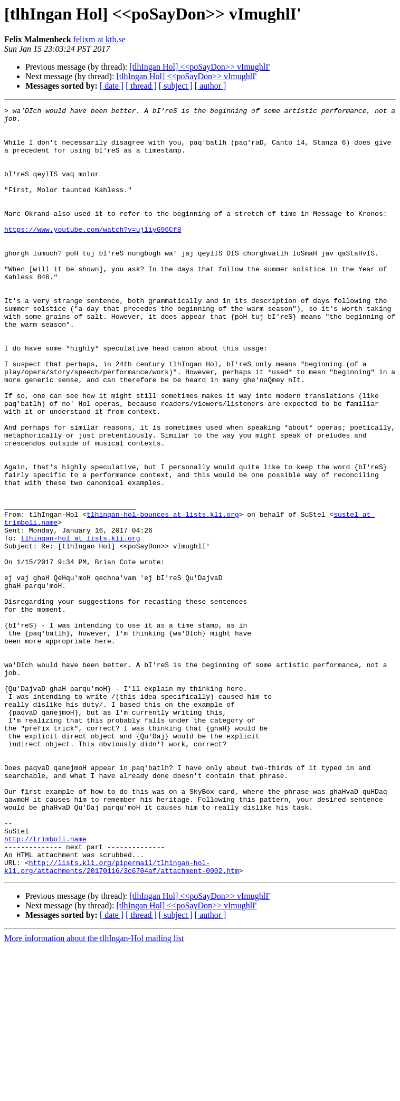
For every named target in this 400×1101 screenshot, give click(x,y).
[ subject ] (176, 85)
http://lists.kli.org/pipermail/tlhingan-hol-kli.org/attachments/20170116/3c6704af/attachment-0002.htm (121, 1019)
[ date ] (111, 85)
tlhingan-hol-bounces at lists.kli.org (163, 596)
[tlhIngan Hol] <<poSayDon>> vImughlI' (199, 66)
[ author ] (210, 85)
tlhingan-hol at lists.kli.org (80, 625)
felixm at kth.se (99, 39)
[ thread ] (141, 85)
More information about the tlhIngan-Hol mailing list (94, 1091)
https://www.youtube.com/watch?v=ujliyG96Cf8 (92, 254)
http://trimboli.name (45, 986)
